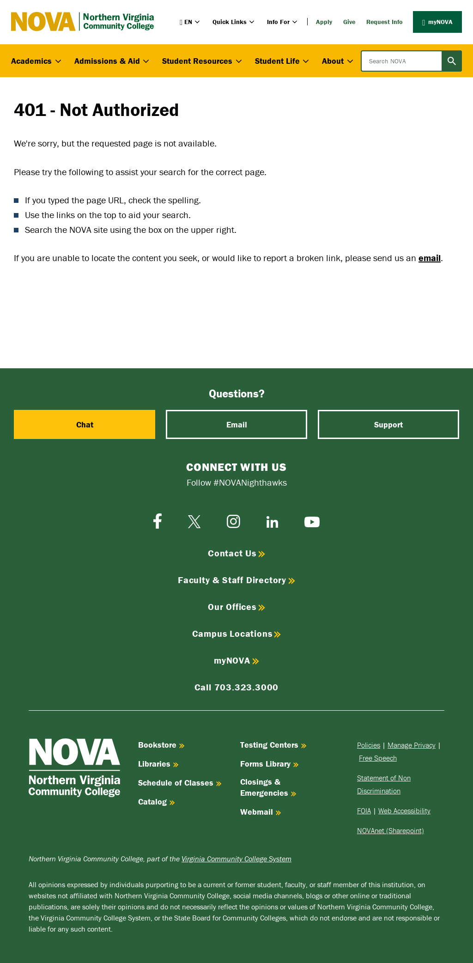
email (429, 257)
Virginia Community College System (236, 858)
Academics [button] (37, 60)
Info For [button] (283, 22)
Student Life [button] (283, 60)
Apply (324, 22)
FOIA (364, 810)
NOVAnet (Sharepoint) (390, 830)
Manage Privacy (412, 745)
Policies (368, 745)
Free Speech (378, 757)
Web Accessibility (404, 810)
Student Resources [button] (203, 60)
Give (349, 22)
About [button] (338, 60)
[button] (190, 21)
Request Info (384, 22)
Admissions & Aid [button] (113, 60)
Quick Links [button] (234, 22)
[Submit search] (452, 61)
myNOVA (437, 22)
